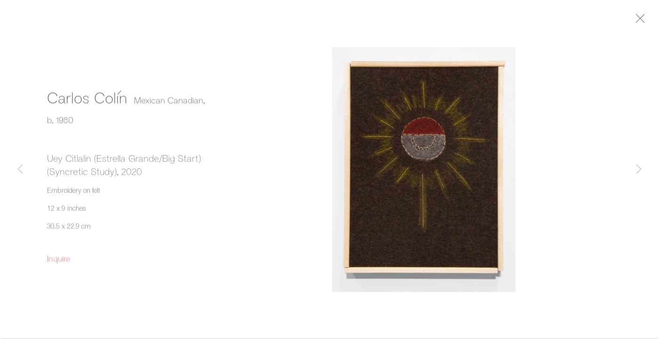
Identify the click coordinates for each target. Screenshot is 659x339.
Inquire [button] (59, 261)
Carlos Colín (87, 100)
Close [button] (644, 21)
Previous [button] (20, 169)
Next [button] (639, 169)
